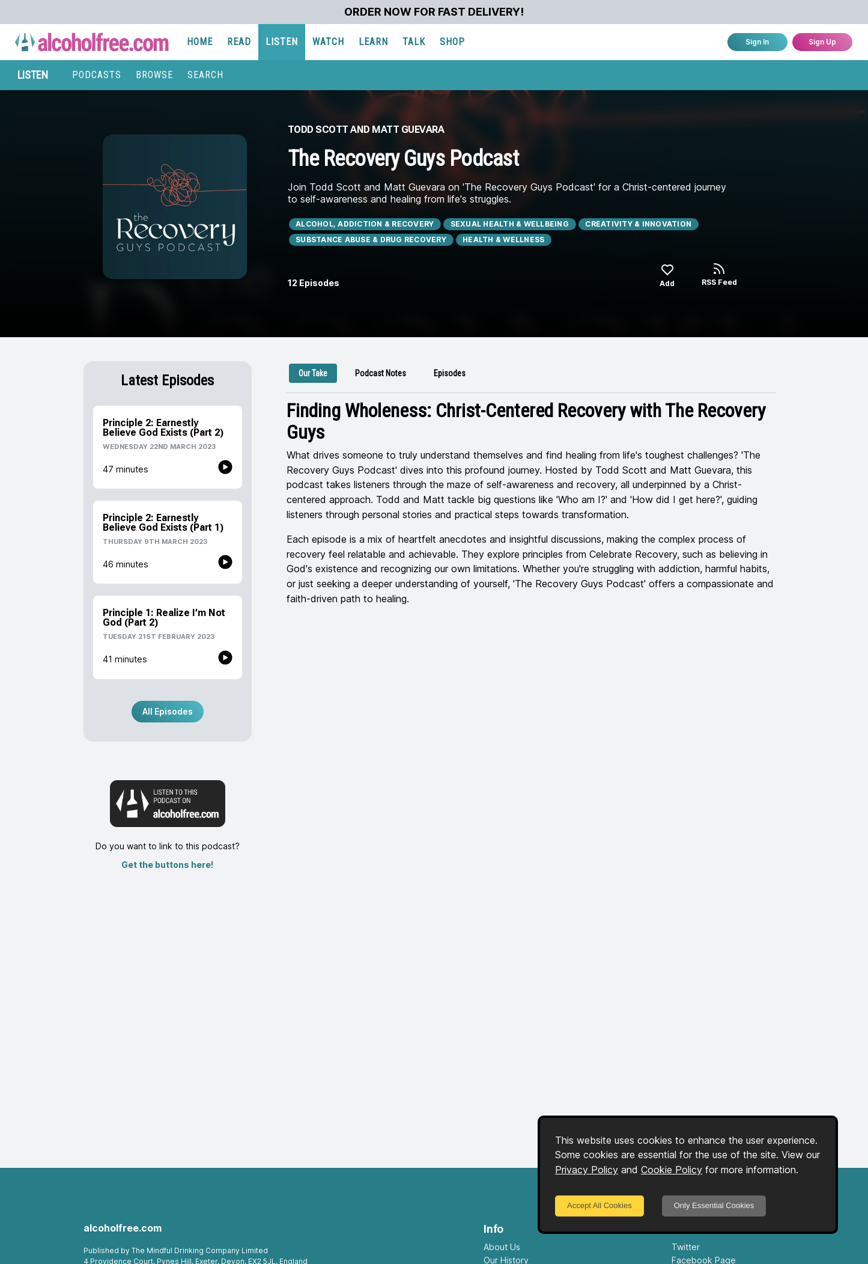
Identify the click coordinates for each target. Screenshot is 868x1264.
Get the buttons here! (167, 864)
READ (239, 41)
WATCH (328, 41)
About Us (502, 1247)
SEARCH (205, 75)
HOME (200, 41)
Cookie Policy (671, 1170)
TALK (413, 41)
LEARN (373, 41)
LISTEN (282, 41)
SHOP (452, 41)
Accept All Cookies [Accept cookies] (599, 1205)
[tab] (313, 373)
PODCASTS (96, 75)
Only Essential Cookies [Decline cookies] (714, 1205)
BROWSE (154, 75)
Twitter (686, 1247)
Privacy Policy (586, 1170)
